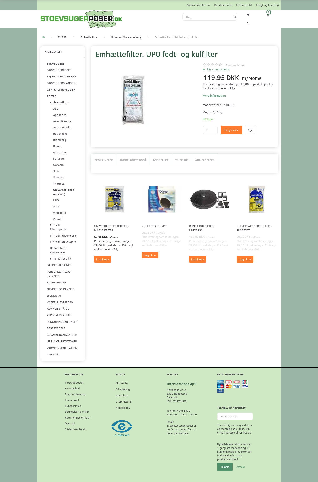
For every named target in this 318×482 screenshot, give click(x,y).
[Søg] (235, 17)
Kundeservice (223, 5)
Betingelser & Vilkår (77, 411)
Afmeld (240, 467)
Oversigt (70, 423)
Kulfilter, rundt (154, 226)
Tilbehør (182, 160)
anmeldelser (235, 65)
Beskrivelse (103, 160)
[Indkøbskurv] (271, 14)
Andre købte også (132, 160)
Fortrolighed (72, 388)
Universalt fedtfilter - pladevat (254, 228)
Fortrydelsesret (74, 382)
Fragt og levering (267, 5)
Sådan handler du (198, 5)
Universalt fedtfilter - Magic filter (111, 228)
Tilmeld (225, 467)
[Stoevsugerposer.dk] (81, 18)
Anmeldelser (205, 160)
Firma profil (244, 5)
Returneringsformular (78, 417)
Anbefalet (160, 160)
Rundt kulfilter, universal (201, 228)
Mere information (214, 95)
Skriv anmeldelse (217, 69)
